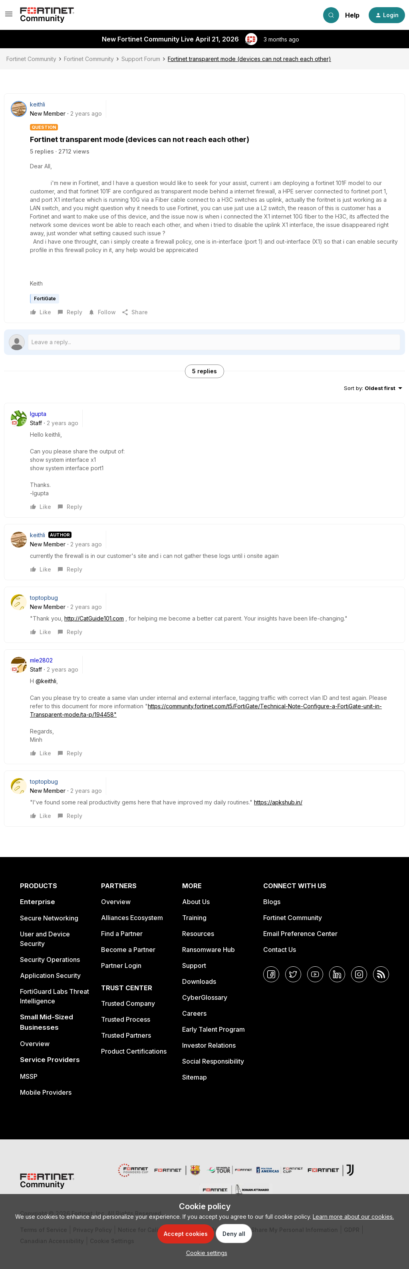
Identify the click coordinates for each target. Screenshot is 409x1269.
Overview (35, 1044)
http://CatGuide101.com (94, 618)
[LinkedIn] (337, 974)
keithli (37, 104)
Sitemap (194, 1077)
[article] (204, 460)
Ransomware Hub (208, 950)
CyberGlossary (204, 997)
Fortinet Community (31, 58)
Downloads (199, 981)
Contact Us (279, 950)
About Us (196, 902)
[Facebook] (271, 974)
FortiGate (45, 298)
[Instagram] (359, 974)
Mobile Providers (45, 1092)
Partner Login (121, 965)
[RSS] (381, 974)
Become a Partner (128, 950)
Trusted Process (125, 1019)
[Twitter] (293, 974)
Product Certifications (134, 1051)
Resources (198, 934)
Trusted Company (128, 1003)
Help (352, 15)
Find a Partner (122, 934)
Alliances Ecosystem (132, 918)
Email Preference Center (300, 934)
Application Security (50, 975)
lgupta (38, 413)
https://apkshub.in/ (278, 802)
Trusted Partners (126, 1035)
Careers (194, 1013)
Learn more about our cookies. (353, 1216)
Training (194, 918)
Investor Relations (209, 1045)
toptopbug (44, 597)
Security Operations (50, 960)
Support (194, 965)
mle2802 (41, 660)
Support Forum (140, 58)
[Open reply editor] (204, 342)
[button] (9, 16)
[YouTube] (315, 974)
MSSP (29, 1076)
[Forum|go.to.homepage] (47, 15)
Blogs (271, 902)
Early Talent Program (213, 1029)
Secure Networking (49, 918)
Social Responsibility (213, 1061)
